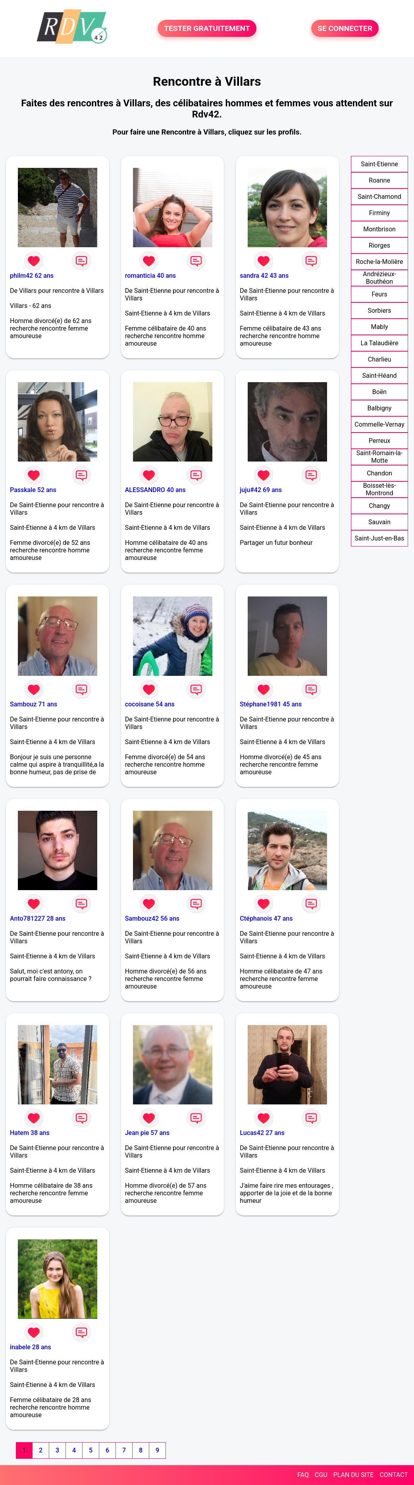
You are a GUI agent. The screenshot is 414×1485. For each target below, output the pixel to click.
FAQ (303, 1475)
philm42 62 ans (32, 275)
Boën (379, 392)
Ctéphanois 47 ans (266, 918)
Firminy (379, 213)
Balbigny (380, 408)
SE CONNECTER (345, 28)
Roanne (379, 180)
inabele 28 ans (30, 1347)
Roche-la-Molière (379, 261)
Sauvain (379, 522)
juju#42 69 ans (261, 490)
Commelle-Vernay (379, 424)
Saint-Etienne (379, 164)
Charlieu (379, 359)
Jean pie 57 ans (147, 1133)
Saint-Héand (379, 375)
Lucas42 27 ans (262, 1133)
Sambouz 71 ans (33, 704)
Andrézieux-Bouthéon (379, 277)
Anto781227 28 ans (37, 918)
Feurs (379, 294)
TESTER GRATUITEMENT (207, 28)
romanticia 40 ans (150, 275)
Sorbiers (379, 310)
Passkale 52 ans (33, 490)
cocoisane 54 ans (150, 704)
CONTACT (393, 1475)
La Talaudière (380, 343)
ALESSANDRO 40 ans (155, 490)
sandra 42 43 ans (264, 275)
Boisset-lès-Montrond (379, 489)
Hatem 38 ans (30, 1133)
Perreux (379, 440)
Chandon (379, 473)
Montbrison (379, 229)
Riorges (379, 245)
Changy (379, 506)
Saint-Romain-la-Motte (379, 456)
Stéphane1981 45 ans (271, 704)
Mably (379, 327)
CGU (321, 1475)
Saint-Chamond (379, 196)
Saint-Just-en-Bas (379, 538)
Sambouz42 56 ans (152, 918)
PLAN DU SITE (353, 1475)
